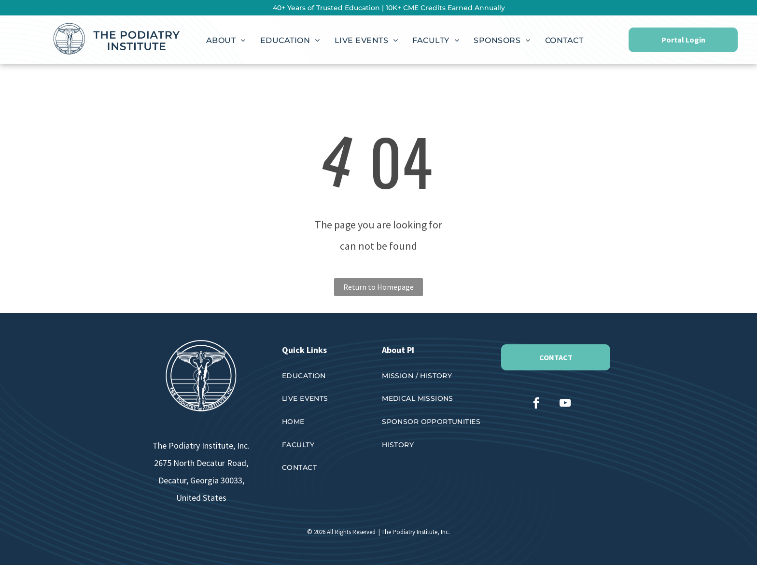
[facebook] (536, 404)
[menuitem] (226, 40)
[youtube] (565, 404)
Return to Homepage (378, 287)
